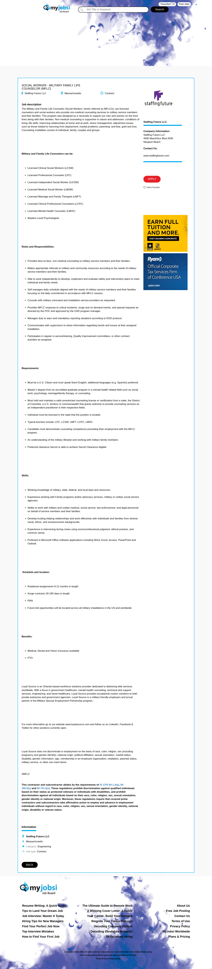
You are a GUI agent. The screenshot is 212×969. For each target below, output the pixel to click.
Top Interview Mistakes (38, 931)
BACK (29, 864)
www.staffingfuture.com (156, 155)
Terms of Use (181, 921)
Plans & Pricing (179, 936)
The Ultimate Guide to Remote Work (107, 905)
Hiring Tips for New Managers (43, 921)
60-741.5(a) (43, 788)
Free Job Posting (178, 910)
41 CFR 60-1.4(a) (109, 784)
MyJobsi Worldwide (176, 931)
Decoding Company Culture (113, 926)
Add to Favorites (153, 187)
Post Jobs (184, 4)
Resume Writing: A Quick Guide (44, 905)
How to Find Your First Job (40, 936)
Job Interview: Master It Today (43, 916)
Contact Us (182, 916)
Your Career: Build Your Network (109, 916)
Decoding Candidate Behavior (112, 931)
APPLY (152, 179)
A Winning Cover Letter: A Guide (109, 910)
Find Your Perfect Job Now (40, 926)
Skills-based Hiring (119, 936)
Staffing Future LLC (155, 122)
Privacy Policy (180, 926)
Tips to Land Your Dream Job (42, 910)
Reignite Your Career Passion (111, 921)
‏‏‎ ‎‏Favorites (167, 4)
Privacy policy (114, 959)
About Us (183, 905)
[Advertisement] (106, 38)
